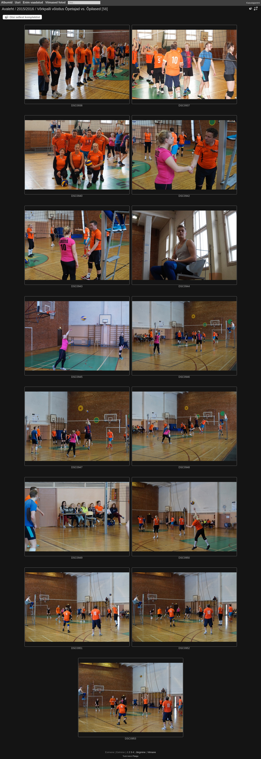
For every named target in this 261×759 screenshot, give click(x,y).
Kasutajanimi (253, 2)
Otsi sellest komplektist (25, 17)
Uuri (17, 2)
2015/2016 (25, 9)
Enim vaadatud (33, 2)
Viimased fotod (55, 2)
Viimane (151, 752)
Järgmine (140, 752)
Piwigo (135, 756)
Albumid (7, 2)
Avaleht (8, 9)
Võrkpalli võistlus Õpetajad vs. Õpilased (69, 9)
